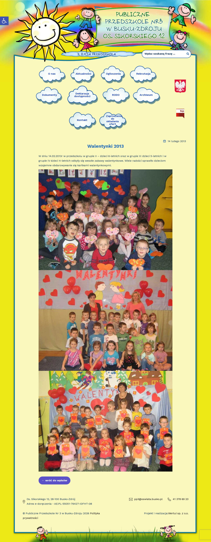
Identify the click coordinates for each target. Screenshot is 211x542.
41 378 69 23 (177, 499)
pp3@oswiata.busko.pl (146, 499)
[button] (4, 21)
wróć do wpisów (54, 480)
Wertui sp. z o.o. (178, 513)
